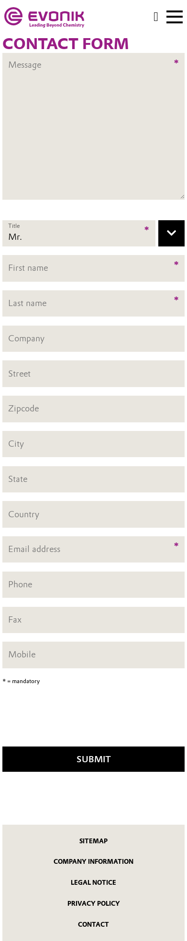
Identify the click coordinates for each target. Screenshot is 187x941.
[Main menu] (174, 16)
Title (14, 225)
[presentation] (93, 718)
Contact (93, 924)
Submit (94, 759)
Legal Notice (93, 882)
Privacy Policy (93, 903)
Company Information (93, 861)
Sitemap (93, 841)
